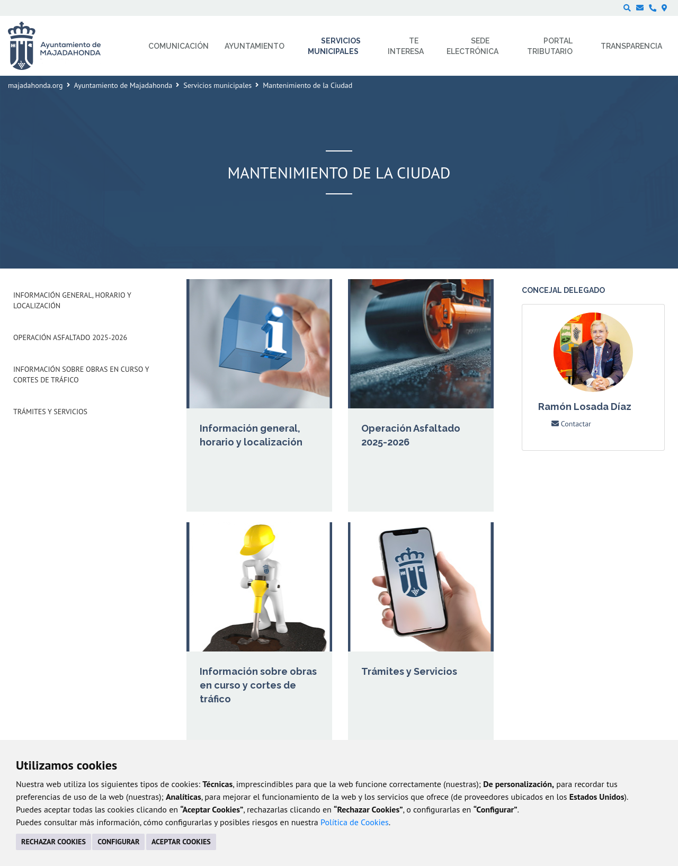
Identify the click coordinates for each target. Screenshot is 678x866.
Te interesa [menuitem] (406, 46)
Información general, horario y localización (72, 300)
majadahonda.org (35, 85)
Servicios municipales (217, 85)
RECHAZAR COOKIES (53, 841)
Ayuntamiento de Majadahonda (123, 85)
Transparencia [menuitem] (631, 46)
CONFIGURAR (118, 841)
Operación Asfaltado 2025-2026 (70, 337)
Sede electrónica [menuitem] (472, 46)
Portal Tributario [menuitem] (550, 46)
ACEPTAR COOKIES (181, 841)
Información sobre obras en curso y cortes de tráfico (81, 374)
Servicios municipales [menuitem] (334, 46)
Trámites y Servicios (50, 411)
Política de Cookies (354, 822)
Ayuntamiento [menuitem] (254, 46)
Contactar (571, 423)
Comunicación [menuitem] (178, 46)
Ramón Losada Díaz (584, 406)
